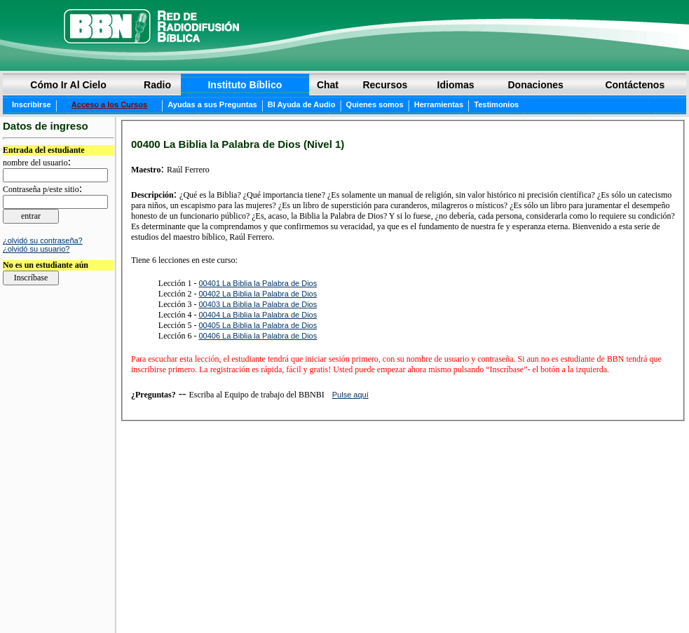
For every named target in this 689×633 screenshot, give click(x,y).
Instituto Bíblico (244, 84)
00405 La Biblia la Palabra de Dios (257, 325)
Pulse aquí (350, 394)
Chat (328, 84)
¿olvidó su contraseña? (43, 240)
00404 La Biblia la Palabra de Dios (257, 315)
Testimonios (496, 104)
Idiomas (456, 84)
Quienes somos (375, 104)
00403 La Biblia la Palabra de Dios (257, 304)
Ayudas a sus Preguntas (212, 104)
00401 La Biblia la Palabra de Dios (257, 283)
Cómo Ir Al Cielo (68, 84)
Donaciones (535, 84)
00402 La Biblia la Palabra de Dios (257, 294)
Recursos (384, 84)
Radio (157, 84)
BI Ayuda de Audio (302, 104)
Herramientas (438, 104)
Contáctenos (634, 84)
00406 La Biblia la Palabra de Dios (257, 336)
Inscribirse (31, 104)
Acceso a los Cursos (109, 104)
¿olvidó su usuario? (36, 249)
